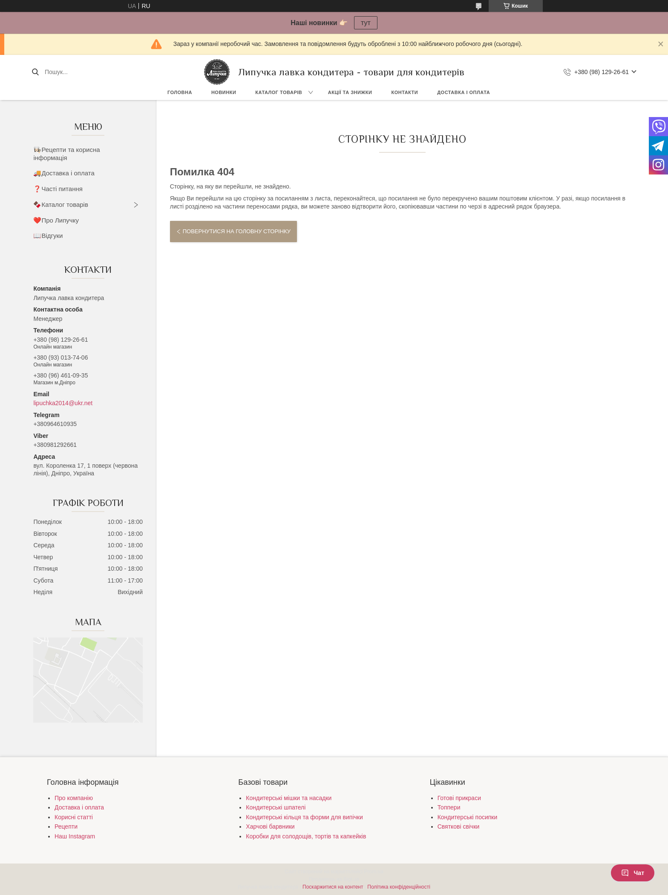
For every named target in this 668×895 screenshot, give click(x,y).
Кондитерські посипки (468, 817)
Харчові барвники (270, 826)
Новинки (223, 92)
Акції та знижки (350, 92)
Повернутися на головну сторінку (237, 231)
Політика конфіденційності (398, 887)
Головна (179, 92)
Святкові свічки (459, 826)
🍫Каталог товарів (60, 204)
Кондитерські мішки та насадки (288, 798)
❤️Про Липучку (56, 220)
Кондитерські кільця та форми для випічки (304, 817)
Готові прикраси (459, 798)
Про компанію (74, 798)
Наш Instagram (75, 836)
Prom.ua (373, 872)
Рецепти (66, 826)
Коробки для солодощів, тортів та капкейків (306, 836)
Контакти (404, 92)
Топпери (449, 807)
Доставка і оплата (463, 92)
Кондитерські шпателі (275, 807)
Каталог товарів (278, 92)
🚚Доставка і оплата (63, 173)
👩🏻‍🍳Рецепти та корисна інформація (66, 153)
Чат (632, 873)
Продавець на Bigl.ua (334, 879)
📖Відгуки (48, 235)
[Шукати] (35, 72)
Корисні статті (74, 817)
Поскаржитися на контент (332, 887)
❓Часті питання (57, 188)
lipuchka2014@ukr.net (62, 403)
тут (366, 22)
